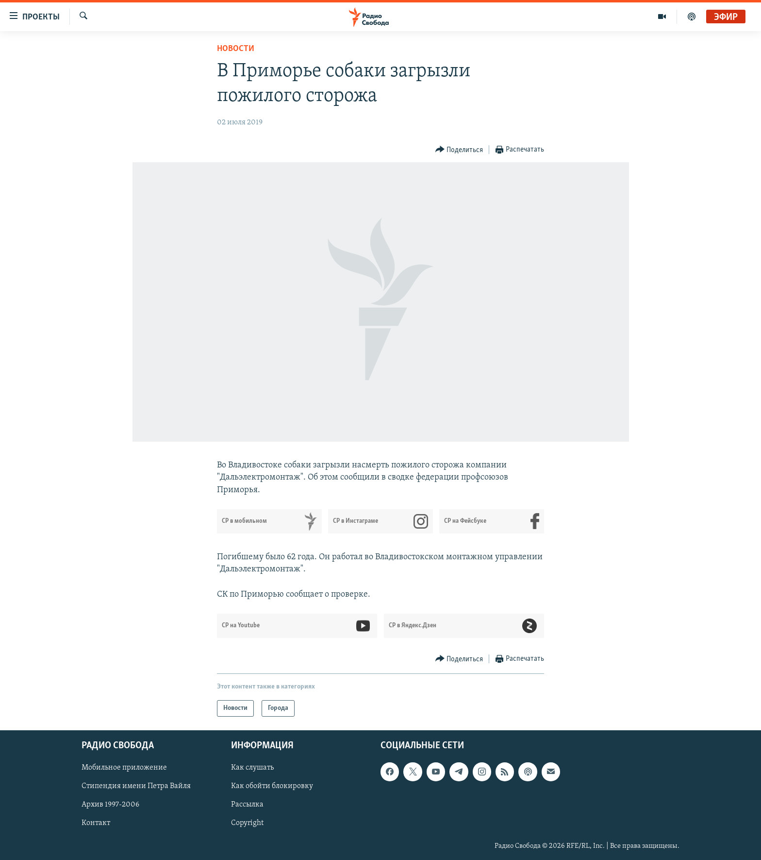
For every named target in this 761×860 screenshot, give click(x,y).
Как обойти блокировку (272, 787)
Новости (235, 48)
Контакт (96, 823)
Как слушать (252, 768)
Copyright (247, 823)
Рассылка (247, 805)
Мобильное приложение (124, 768)
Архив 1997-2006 (110, 805)
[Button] (459, 149)
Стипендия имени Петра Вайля (136, 787)
